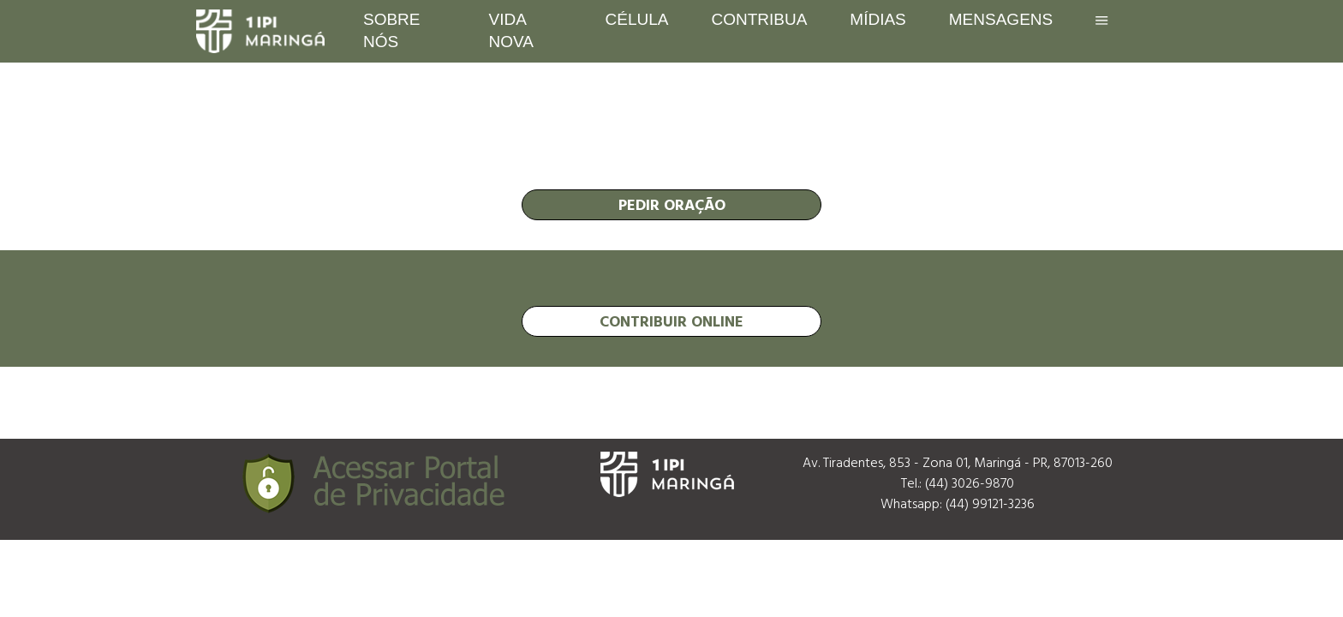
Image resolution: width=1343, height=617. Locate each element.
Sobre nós (392, 30)
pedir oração (671, 204)
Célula (637, 19)
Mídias (877, 19)
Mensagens (1001, 19)
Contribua (759, 19)
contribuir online (671, 320)
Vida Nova (511, 30)
